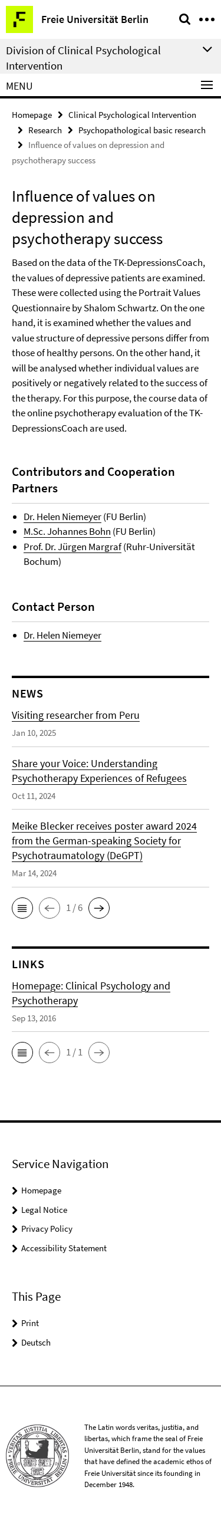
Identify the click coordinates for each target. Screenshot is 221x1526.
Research (45, 130)
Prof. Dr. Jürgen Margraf (72, 546)
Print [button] (30, 1322)
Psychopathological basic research (142, 130)
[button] (22, 908)
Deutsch (36, 1342)
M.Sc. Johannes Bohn (67, 531)
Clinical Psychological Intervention (132, 114)
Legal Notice (44, 1209)
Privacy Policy (46, 1228)
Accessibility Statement (64, 1248)
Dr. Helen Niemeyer (62, 516)
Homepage (32, 114)
